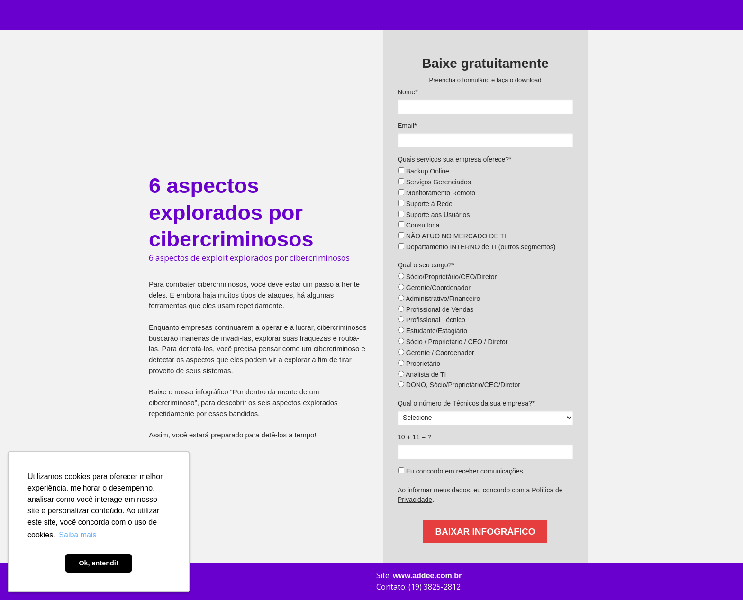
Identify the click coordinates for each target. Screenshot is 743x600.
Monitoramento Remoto (436, 193)
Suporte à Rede (425, 204)
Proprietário (419, 363)
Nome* (408, 92)
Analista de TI (422, 374)
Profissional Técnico (431, 320)
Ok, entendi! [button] (98, 563)
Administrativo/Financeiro (439, 298)
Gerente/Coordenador (434, 287)
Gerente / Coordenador (436, 352)
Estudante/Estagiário (432, 331)
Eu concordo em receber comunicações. (461, 471)
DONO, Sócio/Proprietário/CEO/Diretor (459, 385)
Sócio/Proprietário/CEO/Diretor (447, 277)
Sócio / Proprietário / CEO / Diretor (453, 341)
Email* (407, 125)
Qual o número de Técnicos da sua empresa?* (466, 403)
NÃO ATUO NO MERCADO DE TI (452, 236)
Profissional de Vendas (435, 309)
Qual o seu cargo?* (426, 265)
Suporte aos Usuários (434, 214)
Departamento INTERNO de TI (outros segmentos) (477, 247)
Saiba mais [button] (77, 535)
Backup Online (423, 171)
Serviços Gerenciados (434, 182)
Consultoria (419, 225)
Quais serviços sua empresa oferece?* (454, 159)
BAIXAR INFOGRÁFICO (485, 531)
